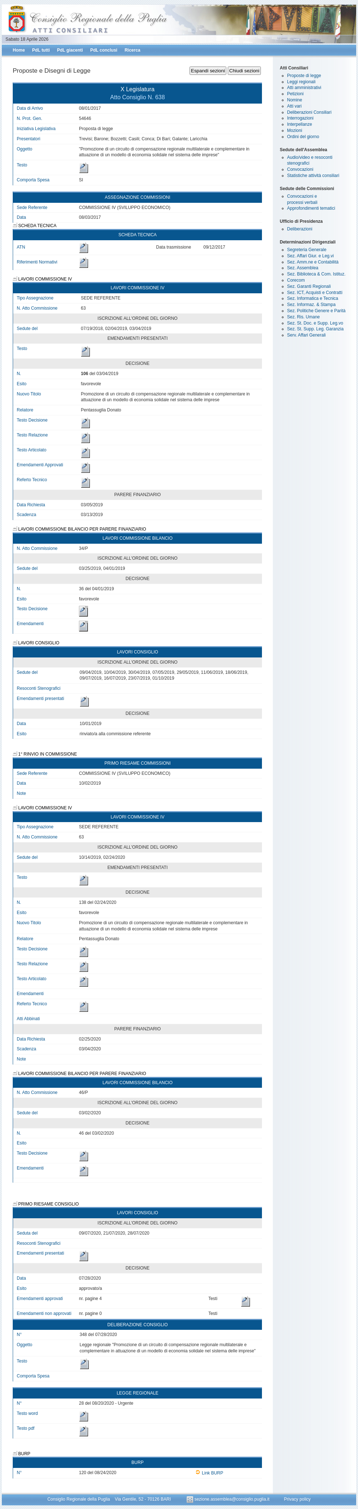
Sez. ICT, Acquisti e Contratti (314, 292)
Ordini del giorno (303, 136)
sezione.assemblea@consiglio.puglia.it (229, 1499)
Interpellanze (299, 124)
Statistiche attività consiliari (313, 175)
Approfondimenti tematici (311, 208)
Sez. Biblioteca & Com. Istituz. (316, 274)
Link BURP (209, 1473)
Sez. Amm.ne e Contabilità (312, 262)
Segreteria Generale (306, 249)
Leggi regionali (301, 81)
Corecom (296, 280)
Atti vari (294, 106)
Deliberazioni (299, 229)
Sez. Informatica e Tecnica (312, 298)
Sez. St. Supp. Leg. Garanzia (315, 328)
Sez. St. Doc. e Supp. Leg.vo (315, 323)
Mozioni (294, 130)
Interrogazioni (300, 118)
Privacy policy (297, 1499)
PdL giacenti (70, 50)
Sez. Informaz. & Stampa (311, 304)
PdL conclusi (103, 50)
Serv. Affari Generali (306, 335)
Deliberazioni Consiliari (309, 112)
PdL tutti (40, 50)
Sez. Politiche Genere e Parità (316, 310)
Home (19, 50)
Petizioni (295, 93)
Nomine (294, 99)
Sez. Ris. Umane (303, 316)
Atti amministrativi (304, 87)
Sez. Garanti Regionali (309, 286)
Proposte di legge (304, 75)
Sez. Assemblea (302, 267)
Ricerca (132, 50)
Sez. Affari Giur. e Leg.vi (310, 255)
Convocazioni (300, 169)
